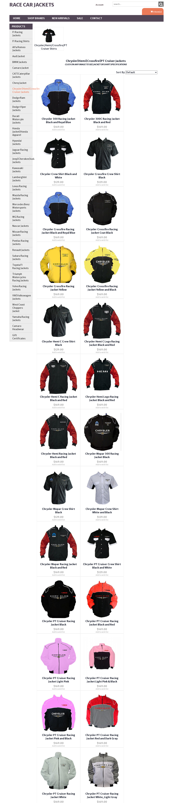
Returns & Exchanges (73, 697)
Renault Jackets (20, 250)
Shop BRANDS (36, 18)
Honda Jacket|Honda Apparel (20, 131)
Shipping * (124, 687)
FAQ (73, 667)
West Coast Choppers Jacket (18, 308)
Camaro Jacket (20, 68)
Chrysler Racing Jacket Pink (57, 597)
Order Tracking (124, 667)
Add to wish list (56, 126)
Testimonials (73, 687)
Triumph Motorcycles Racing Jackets (20, 277)
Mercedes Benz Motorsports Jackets (20, 207)
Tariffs (124, 697)
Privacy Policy (73, 677)
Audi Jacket (18, 56)
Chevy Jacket (19, 83)
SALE (80, 18)
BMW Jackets (19, 62)
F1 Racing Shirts (20, 41)
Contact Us (73, 658)
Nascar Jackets (20, 226)
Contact (96, 18)
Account (99, 5)
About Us (73, 648)
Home (16, 18)
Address (124, 677)
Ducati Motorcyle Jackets (18, 119)
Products (18, 26)
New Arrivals (61, 18)
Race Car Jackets (31, 5)
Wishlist (124, 648)
